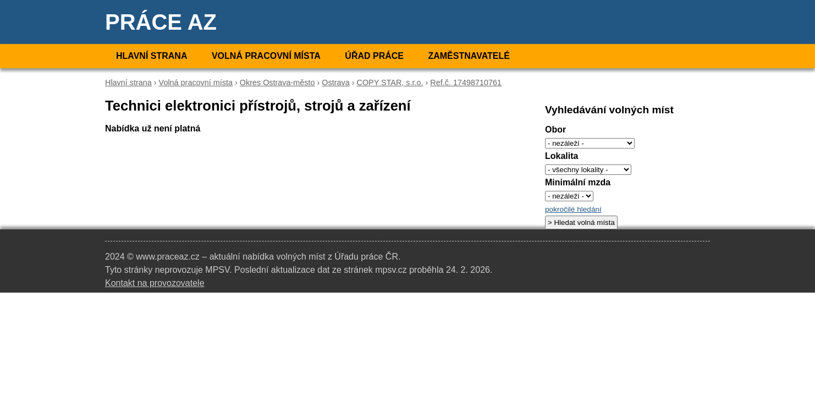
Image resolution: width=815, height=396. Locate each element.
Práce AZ (161, 22)
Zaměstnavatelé (468, 56)
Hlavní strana (151, 56)
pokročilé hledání (573, 209)
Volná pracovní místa (266, 56)
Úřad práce (374, 56)
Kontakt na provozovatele (155, 283)
